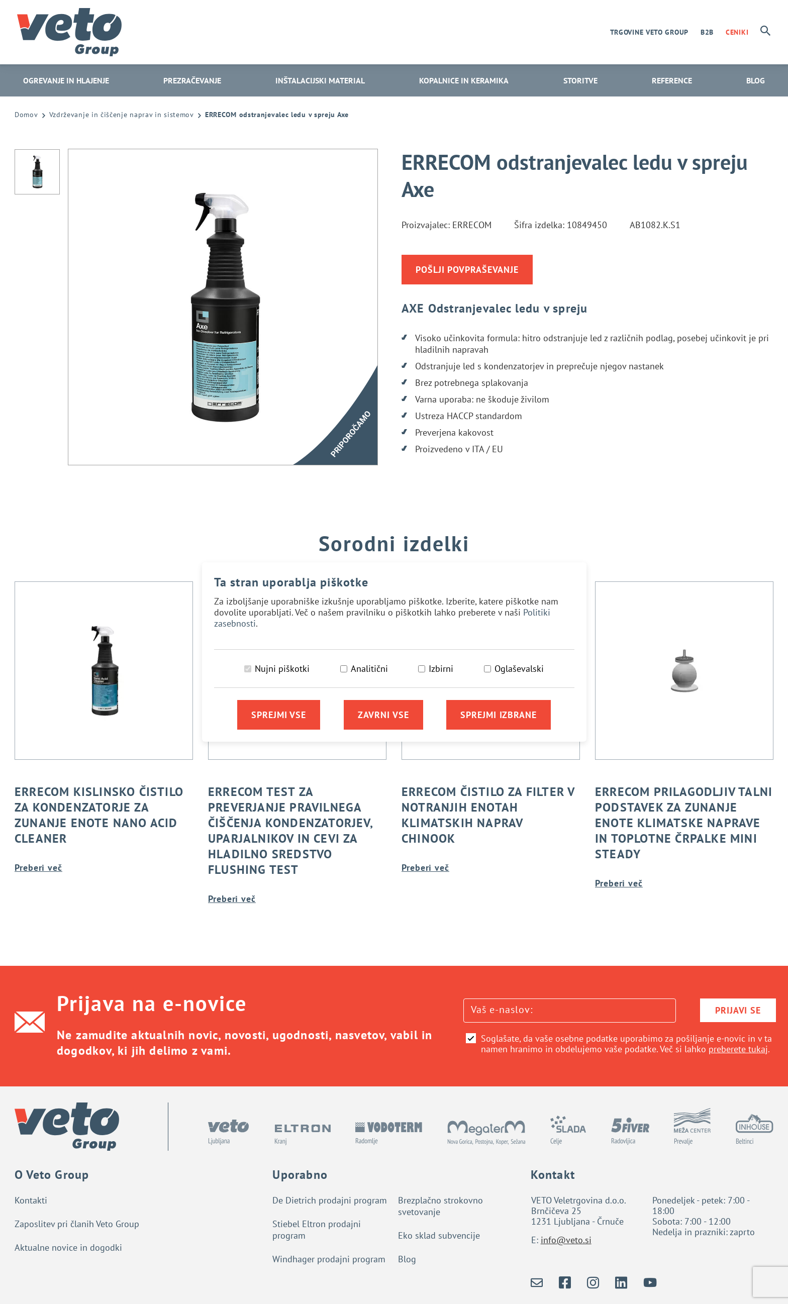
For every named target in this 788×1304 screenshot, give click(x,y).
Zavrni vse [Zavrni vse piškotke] (383, 715)
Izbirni (441, 668)
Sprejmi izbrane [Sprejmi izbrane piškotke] (498, 715)
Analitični (369, 668)
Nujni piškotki (282, 668)
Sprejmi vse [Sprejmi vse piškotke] (278, 715)
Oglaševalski (519, 668)
